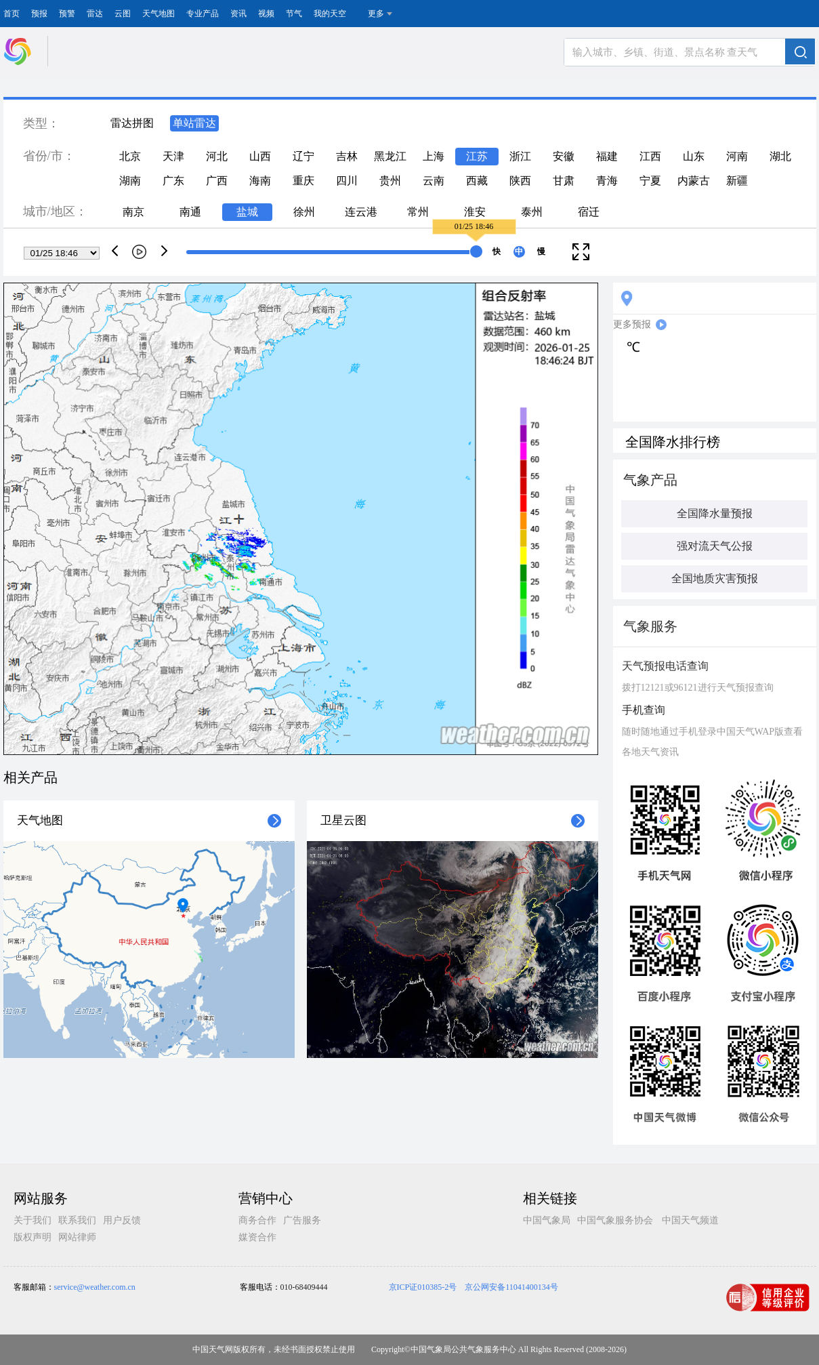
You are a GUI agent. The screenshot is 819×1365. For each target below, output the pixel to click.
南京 (133, 212)
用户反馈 (122, 1220)
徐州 (304, 212)
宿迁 (589, 212)
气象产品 (650, 479)
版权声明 (32, 1237)
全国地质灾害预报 (714, 578)
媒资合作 (257, 1237)
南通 (190, 212)
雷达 (95, 13)
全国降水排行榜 (672, 441)
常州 (418, 212)
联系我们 (77, 1220)
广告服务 (302, 1220)
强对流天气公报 (715, 546)
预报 (39, 13)
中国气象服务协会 (615, 1220)
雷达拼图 (132, 123)
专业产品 (202, 13)
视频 (266, 13)
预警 (67, 13)
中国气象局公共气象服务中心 (463, 1349)
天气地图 (158, 13)
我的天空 (330, 13)
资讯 (238, 13)
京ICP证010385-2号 (423, 1287)
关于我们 (32, 1220)
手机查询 (643, 710)
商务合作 (257, 1220)
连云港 (361, 212)
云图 (122, 13)
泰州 (532, 212)
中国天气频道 (690, 1220)
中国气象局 (546, 1220)
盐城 (247, 212)
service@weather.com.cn (94, 1287)
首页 (11, 13)
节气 (294, 13)
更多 (376, 13)
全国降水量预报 (715, 513)
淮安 (475, 212)
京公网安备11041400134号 (511, 1287)
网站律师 (77, 1237)
